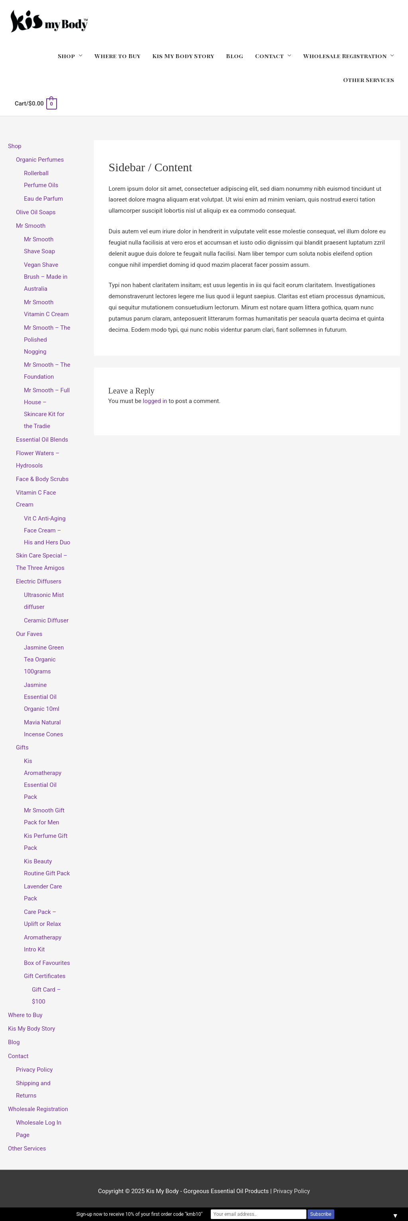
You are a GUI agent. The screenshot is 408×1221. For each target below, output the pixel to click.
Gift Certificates (44, 973)
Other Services (368, 80)
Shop (66, 56)
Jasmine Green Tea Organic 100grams (44, 656)
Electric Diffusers (38, 579)
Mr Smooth (30, 225)
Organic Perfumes (40, 159)
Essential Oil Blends (42, 438)
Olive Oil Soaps (36, 211)
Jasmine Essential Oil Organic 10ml (41, 693)
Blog (234, 56)
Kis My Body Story (183, 56)
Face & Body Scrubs (42, 477)
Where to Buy (117, 56)
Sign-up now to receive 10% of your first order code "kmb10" (139, 1214)
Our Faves (29, 631)
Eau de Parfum (43, 198)
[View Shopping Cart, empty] (35, 103)
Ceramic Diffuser (46, 617)
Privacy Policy (34, 1065)
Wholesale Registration (344, 56)
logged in (155, 400)
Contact (269, 56)
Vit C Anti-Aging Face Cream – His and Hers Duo (47, 528)
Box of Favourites (47, 959)
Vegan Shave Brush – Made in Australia (45, 275)
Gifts (22, 744)
